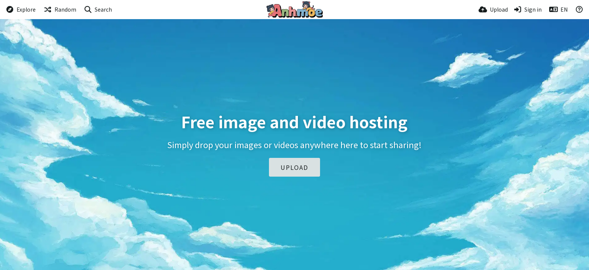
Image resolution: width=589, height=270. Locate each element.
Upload (294, 167)
